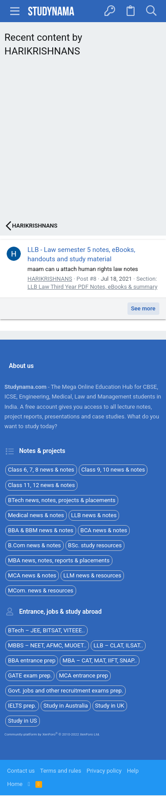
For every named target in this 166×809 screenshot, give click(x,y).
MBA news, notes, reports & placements (59, 560)
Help (133, 770)
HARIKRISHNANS (49, 278)
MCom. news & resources (40, 590)
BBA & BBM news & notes (40, 530)
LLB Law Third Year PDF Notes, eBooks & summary (92, 286)
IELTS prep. (22, 705)
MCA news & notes (32, 575)
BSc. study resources (95, 545)
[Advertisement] (83, 141)
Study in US (22, 720)
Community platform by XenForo (52, 734)
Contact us (21, 770)
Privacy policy (103, 770)
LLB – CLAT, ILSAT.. (118, 645)
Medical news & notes (36, 515)
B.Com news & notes (34, 545)
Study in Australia (65, 705)
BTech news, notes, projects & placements (62, 500)
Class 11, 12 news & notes (41, 485)
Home (15, 784)
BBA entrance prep (31, 660)
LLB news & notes (94, 515)
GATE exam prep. (30, 675)
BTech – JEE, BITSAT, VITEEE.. (46, 630)
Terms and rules (60, 770)
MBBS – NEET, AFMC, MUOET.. (47, 645)
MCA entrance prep (83, 675)
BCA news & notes (104, 530)
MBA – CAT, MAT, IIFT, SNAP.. (99, 660)
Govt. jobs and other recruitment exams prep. (65, 690)
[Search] (151, 11)
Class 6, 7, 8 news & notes (41, 469)
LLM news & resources (92, 575)
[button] (15, 11)
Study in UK (109, 705)
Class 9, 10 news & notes (113, 469)
